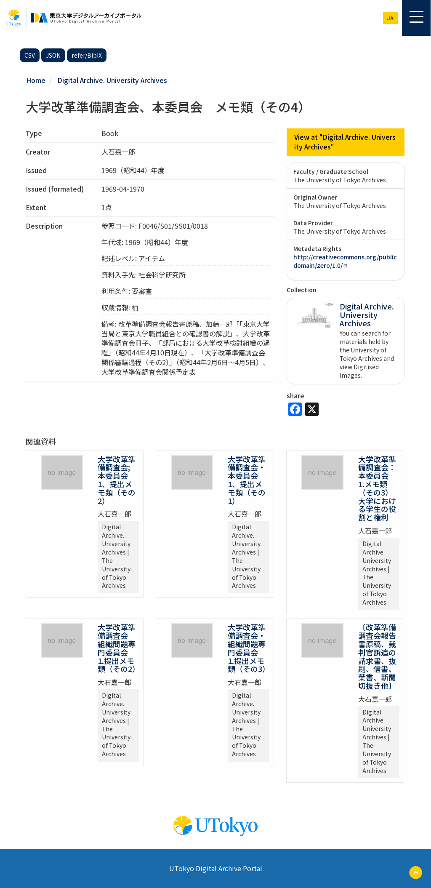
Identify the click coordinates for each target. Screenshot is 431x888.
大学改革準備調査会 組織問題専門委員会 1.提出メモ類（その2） (119, 647)
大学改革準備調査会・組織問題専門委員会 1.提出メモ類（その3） (249, 647)
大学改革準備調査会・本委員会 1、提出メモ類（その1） (247, 479)
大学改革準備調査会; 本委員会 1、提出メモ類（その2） (117, 479)
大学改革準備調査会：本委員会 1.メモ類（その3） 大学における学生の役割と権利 (377, 488)
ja (390, 18)
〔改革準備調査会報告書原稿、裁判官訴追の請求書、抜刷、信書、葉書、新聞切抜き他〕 (377, 656)
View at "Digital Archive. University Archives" (345, 142)
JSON (53, 55)
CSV (29, 55)
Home (35, 80)
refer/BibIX (87, 55)
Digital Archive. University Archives (112, 80)
